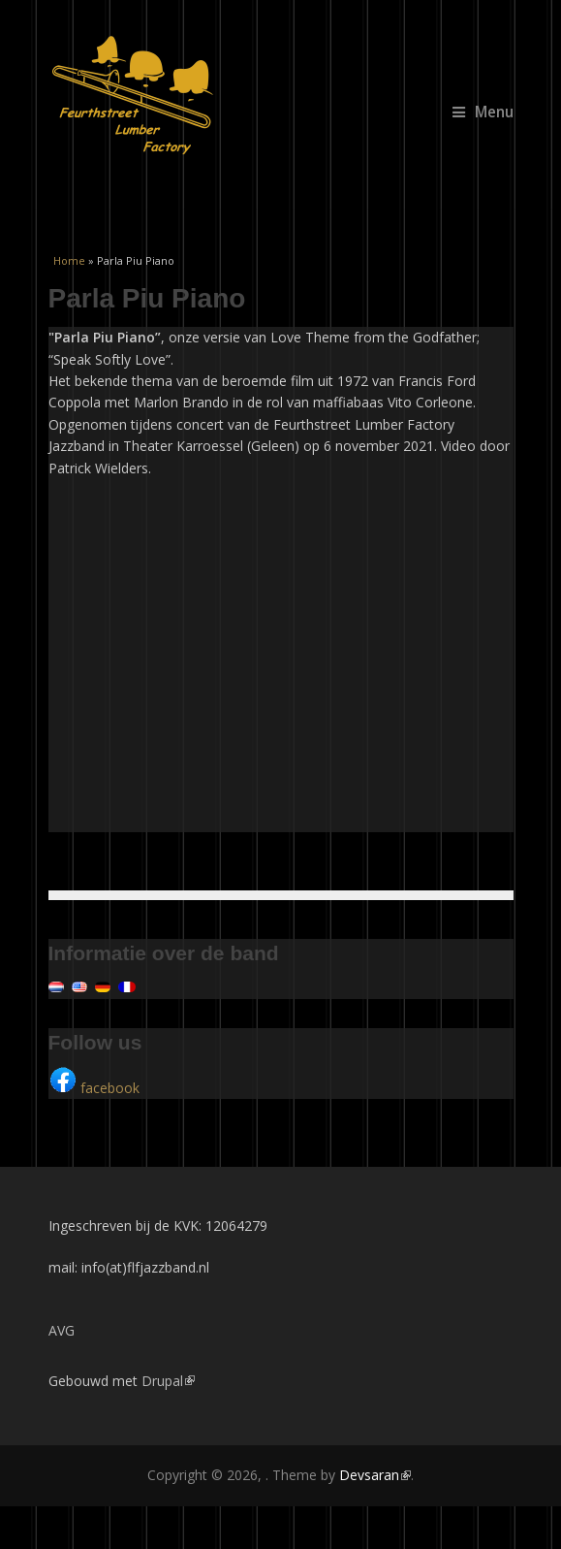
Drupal (168, 1381)
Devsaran (375, 1475)
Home (69, 260)
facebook (94, 1088)
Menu (483, 112)
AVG (61, 1330)
